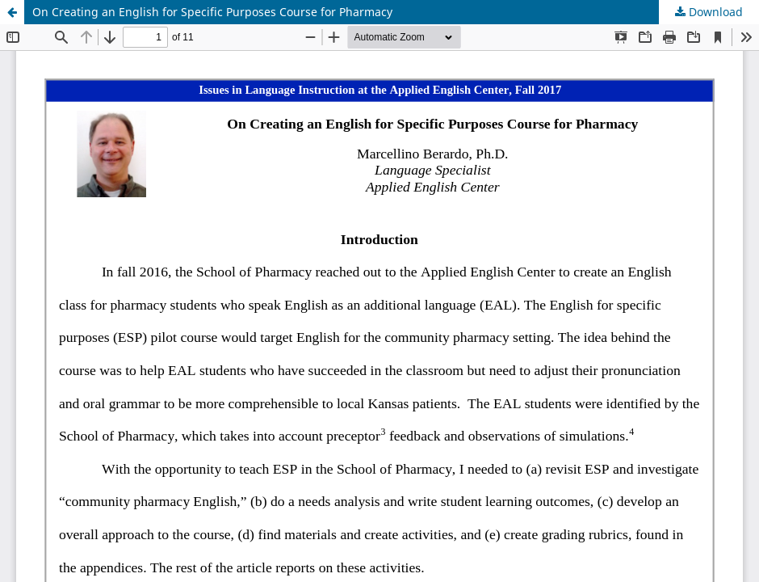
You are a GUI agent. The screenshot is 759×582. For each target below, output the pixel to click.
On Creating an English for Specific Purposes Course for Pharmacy (212, 11)
